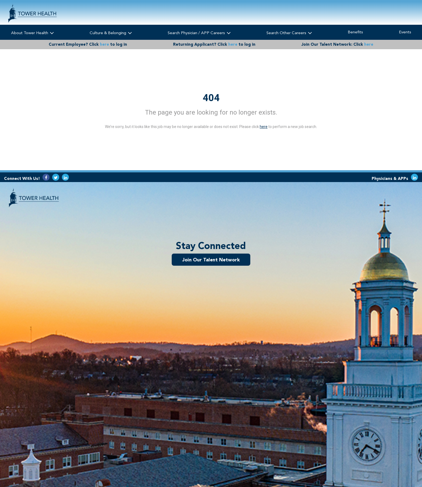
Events (405, 32)
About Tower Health (32, 33)
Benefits (355, 32)
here (104, 44)
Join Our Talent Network (211, 259)
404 (211, 98)
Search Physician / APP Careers (198, 33)
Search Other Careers (289, 33)
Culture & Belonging (110, 33)
